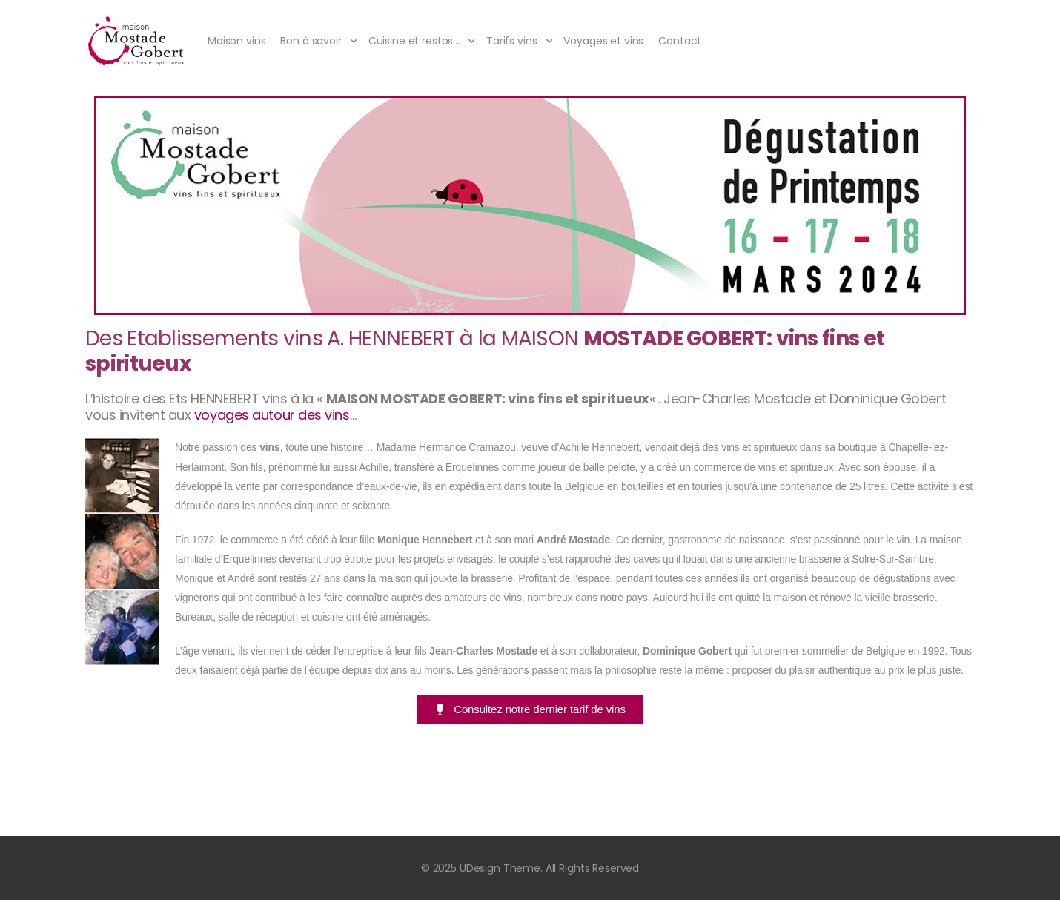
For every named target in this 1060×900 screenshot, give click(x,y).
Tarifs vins (511, 40)
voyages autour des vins (272, 415)
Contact (679, 40)
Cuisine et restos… (414, 40)
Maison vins (236, 40)
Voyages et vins (603, 40)
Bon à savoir (310, 40)
